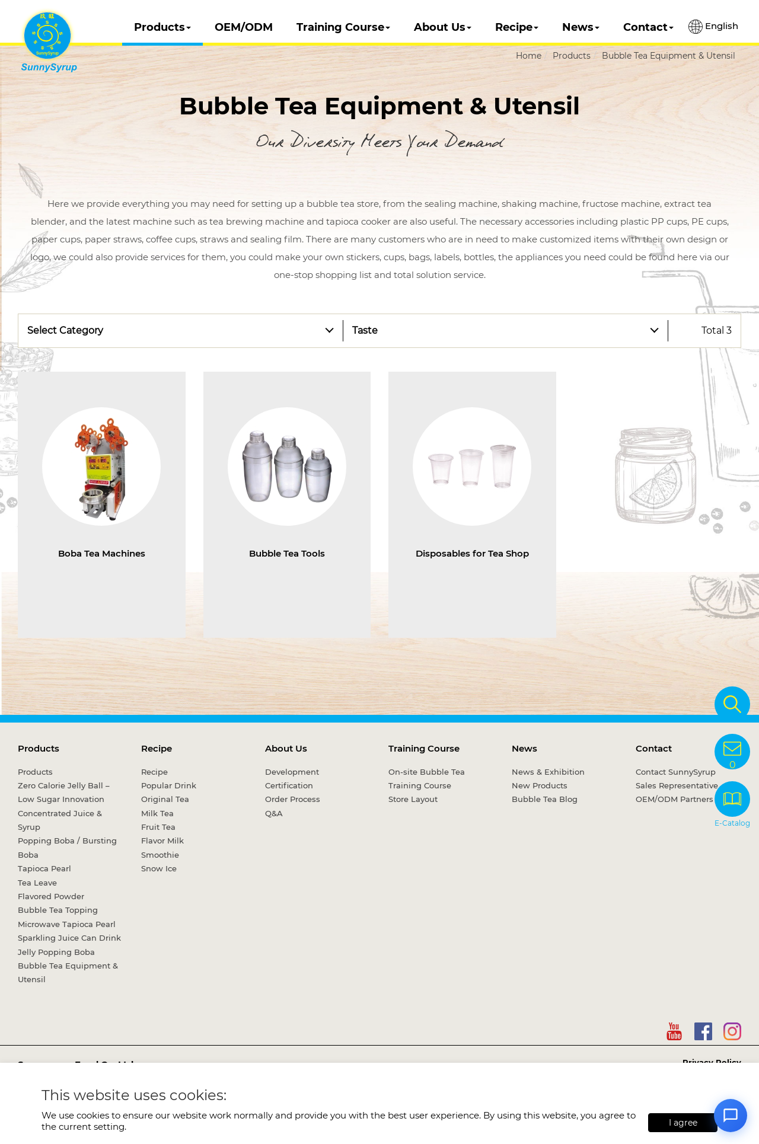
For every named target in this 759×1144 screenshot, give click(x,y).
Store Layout (413, 799)
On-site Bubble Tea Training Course (426, 778)
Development (292, 771)
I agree (683, 1122)
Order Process (292, 799)
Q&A (274, 813)
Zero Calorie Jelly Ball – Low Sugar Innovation (64, 792)
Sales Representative (677, 785)
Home (528, 55)
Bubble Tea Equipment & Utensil (668, 55)
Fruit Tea (158, 827)
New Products (539, 785)
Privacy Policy (712, 1062)
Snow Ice (159, 868)
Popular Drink (168, 785)
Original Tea (165, 799)
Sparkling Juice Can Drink (69, 937)
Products (162, 27)
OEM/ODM (244, 27)
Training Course (343, 27)
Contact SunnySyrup (676, 771)
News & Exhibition (548, 771)
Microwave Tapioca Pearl (67, 924)
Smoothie (160, 854)
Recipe (516, 27)
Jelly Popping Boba (56, 952)
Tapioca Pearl (44, 868)
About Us (442, 27)
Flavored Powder (51, 896)
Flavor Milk (162, 840)
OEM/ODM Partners (674, 799)
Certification (289, 785)
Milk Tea (157, 813)
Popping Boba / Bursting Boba (67, 847)
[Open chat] (730, 1115)
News (580, 27)
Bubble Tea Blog (545, 799)
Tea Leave (37, 882)
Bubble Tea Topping (58, 910)
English (713, 27)
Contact (648, 27)
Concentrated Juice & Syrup (60, 820)
